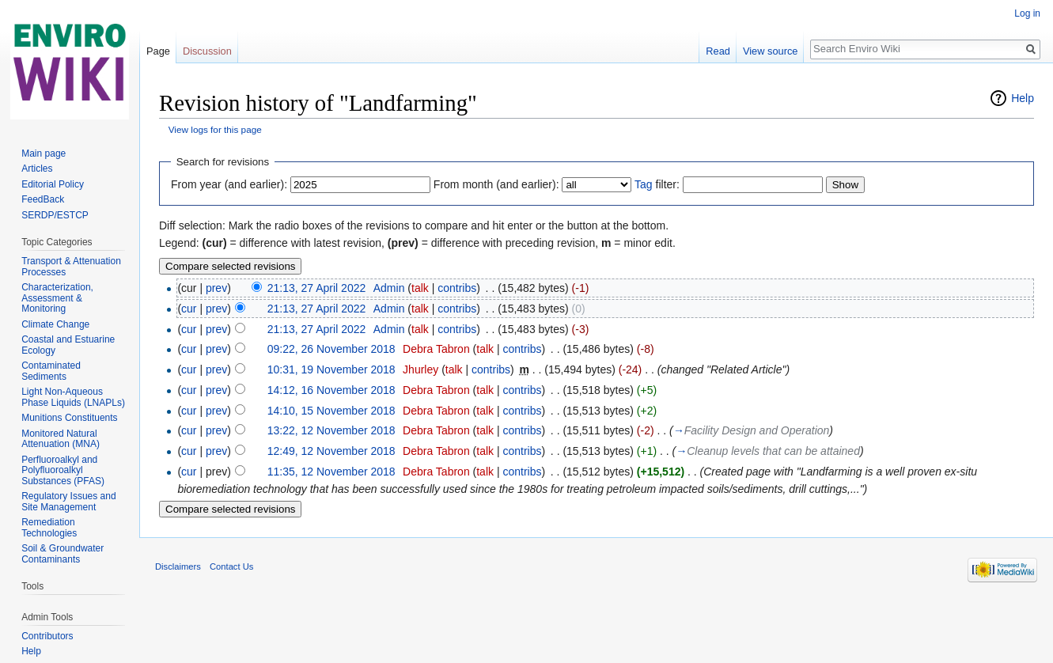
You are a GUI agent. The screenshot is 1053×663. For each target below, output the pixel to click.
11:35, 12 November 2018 (331, 471)
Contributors (47, 636)
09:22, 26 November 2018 (331, 349)
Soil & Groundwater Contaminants (62, 554)
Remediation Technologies (49, 528)
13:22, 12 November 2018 (331, 430)
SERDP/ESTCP (55, 215)
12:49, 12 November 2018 (331, 451)
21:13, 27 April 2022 (316, 288)
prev (216, 288)
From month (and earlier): (496, 184)
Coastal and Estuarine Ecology (68, 345)
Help (1022, 98)
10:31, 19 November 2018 (331, 369)
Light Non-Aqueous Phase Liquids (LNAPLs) (73, 397)
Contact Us (231, 566)
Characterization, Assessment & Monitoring (57, 298)
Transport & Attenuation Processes (71, 267)
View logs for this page (215, 129)
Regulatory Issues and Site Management (68, 502)
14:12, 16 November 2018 (331, 390)
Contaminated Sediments (51, 371)
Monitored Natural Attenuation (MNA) (60, 439)
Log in (1027, 13)
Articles (36, 168)
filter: (657, 184)
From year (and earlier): (229, 184)
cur (188, 308)
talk (420, 288)
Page (158, 51)
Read (718, 51)
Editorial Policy (52, 184)
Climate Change (55, 324)
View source (770, 51)
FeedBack (42, 199)
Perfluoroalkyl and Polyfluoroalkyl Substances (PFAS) (62, 470)
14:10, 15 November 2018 (331, 410)
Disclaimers (178, 566)
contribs (456, 288)
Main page (43, 153)
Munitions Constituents (69, 417)
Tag (643, 184)
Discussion (207, 51)
